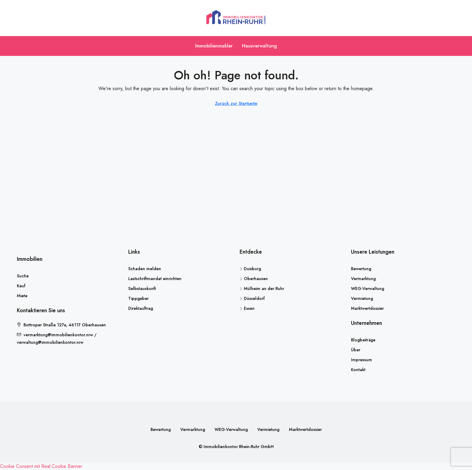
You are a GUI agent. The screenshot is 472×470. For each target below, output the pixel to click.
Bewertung (361, 269)
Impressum (361, 360)
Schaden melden (144, 269)
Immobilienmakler (214, 45)
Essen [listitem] (247, 308)
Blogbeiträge (363, 340)
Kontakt (358, 370)
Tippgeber (138, 298)
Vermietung (362, 298)
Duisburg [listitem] (250, 269)
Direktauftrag (140, 308)
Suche (23, 276)
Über (355, 350)
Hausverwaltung (259, 45)
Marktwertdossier (367, 308)
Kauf (21, 286)
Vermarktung (363, 279)
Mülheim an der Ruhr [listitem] (262, 288)
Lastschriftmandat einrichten (155, 279)
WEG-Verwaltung (367, 288)
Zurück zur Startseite (236, 103)
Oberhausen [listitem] (254, 279)
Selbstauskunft (142, 288)
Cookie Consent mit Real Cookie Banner (41, 466)
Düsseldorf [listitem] (252, 298)
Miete (22, 296)
